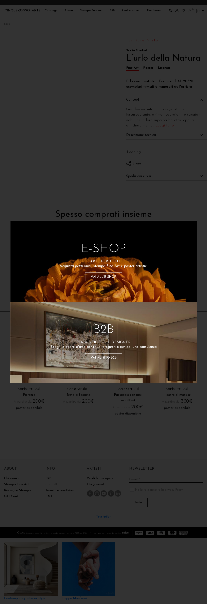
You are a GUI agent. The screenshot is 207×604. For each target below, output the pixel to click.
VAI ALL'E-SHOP (103, 277)
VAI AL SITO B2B (104, 357)
